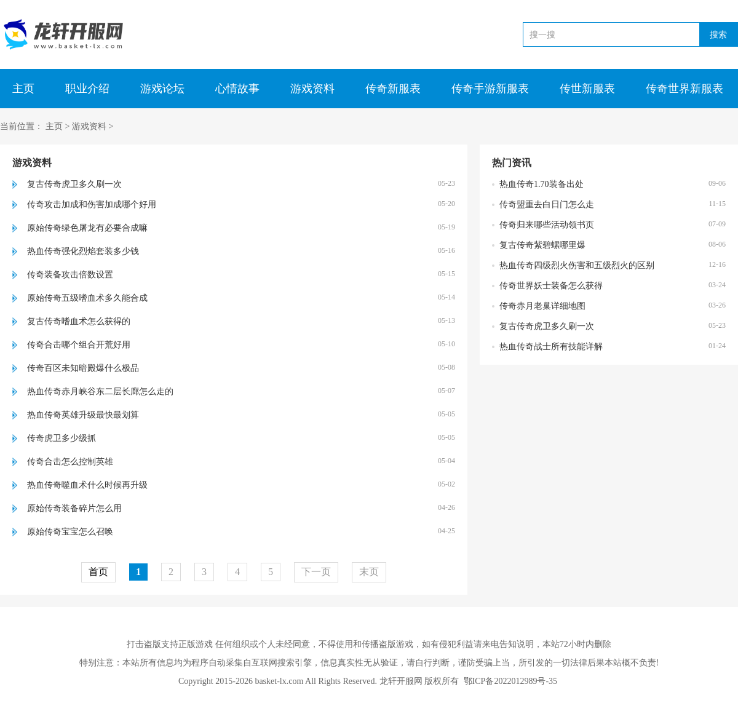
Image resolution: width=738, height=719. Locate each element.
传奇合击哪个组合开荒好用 (78, 344)
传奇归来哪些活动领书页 (546, 224)
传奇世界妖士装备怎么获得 (551, 285)
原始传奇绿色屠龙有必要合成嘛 (87, 227)
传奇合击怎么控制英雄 (70, 461)
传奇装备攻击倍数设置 (70, 274)
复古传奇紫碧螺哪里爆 (542, 245)
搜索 (718, 34)
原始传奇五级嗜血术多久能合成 (87, 298)
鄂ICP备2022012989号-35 (510, 681)
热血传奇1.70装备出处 (541, 184)
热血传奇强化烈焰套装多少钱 (83, 251)
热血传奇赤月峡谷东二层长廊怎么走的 (100, 391)
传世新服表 (587, 88)
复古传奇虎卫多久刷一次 (74, 184)
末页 (369, 571)
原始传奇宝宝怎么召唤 (70, 531)
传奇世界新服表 (684, 88)
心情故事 (237, 88)
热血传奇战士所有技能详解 (551, 346)
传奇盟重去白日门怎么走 (546, 204)
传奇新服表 (393, 88)
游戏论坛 (162, 88)
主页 (23, 88)
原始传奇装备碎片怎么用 (74, 508)
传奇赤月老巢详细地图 (542, 306)
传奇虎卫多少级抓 (61, 438)
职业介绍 (87, 88)
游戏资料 (312, 88)
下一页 (316, 571)
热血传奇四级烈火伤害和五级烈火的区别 (576, 265)
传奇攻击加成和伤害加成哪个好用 (91, 204)
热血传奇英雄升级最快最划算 (83, 414)
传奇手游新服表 (490, 88)
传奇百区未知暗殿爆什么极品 (83, 368)
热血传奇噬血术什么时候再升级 (87, 485)
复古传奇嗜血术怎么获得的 (78, 321)
